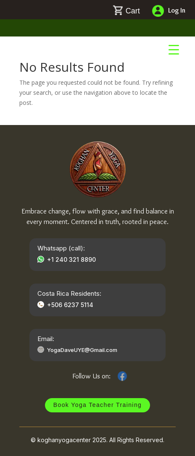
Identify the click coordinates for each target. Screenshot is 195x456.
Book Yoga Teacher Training (97, 404)
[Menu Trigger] (173, 49)
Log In (176, 10)
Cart (133, 11)
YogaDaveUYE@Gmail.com (82, 350)
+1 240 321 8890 (71, 259)
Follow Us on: (91, 376)
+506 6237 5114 (70, 304)
